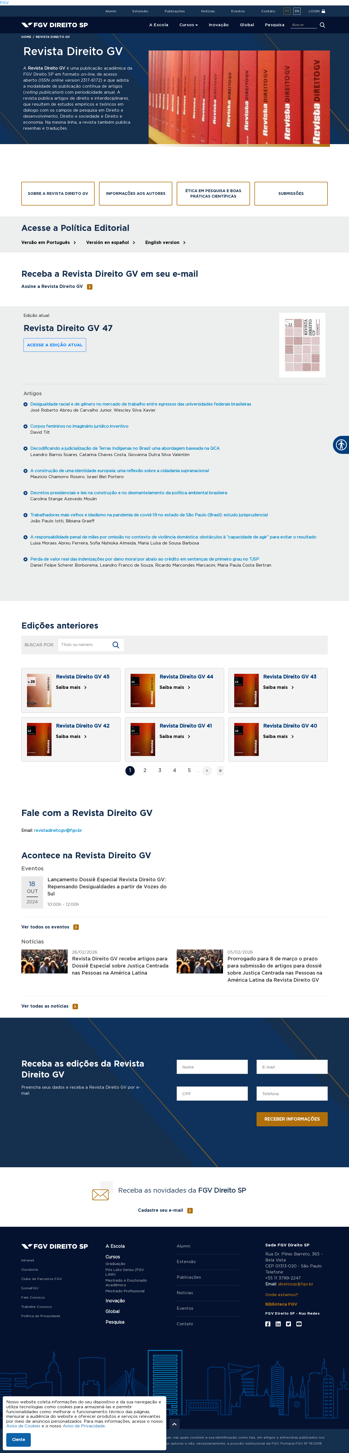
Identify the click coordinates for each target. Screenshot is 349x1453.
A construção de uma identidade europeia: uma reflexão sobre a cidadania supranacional (121, 471)
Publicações (175, 11)
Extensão (140, 11)
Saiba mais (68, 687)
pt (287, 11)
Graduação (115, 1264)
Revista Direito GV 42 (82, 725)
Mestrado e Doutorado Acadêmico (126, 1283)
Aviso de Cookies (23, 1426)
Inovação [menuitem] (219, 25)
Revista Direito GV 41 (186, 725)
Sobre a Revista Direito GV (58, 194)
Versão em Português (45, 242)
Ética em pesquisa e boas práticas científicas (213, 193)
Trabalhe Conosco (36, 1306)
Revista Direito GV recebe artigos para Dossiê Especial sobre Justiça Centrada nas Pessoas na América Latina (120, 965)
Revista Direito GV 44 (186, 676)
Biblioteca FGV (281, 1304)
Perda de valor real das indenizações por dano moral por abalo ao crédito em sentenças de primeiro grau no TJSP (147, 559)
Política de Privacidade (40, 1315)
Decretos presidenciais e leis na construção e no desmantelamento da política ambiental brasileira (130, 493)
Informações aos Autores (136, 194)
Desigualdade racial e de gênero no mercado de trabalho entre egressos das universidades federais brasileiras (142, 404)
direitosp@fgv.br (296, 1284)
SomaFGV (29, 1288)
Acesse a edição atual (55, 345)
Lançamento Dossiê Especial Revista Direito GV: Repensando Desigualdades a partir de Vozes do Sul (107, 886)
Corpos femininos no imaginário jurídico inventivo (80, 426)
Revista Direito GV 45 (82, 676)
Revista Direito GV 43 (289, 676)
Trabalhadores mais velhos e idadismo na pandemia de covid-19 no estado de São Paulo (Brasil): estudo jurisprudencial (151, 515)
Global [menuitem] (247, 25)
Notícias (208, 11)
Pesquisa (115, 1322)
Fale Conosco (33, 1297)
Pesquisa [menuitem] (274, 25)
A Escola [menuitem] (159, 25)
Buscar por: (39, 645)
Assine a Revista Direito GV (52, 286)
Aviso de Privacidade (84, 1426)
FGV (4, 3)
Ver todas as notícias (44, 1006)
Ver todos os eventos (45, 926)
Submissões (291, 194)
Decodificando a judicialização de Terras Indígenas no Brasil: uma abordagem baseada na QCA (126, 448)
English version (162, 242)
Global (113, 1311)
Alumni (110, 11)
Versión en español (107, 242)
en (297, 11)
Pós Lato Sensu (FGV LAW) (125, 1272)
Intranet (27, 1260)
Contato (268, 11)
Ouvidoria (29, 1269)
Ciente (18, 1440)
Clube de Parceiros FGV (41, 1278)
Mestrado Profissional (125, 1291)
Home (26, 36)
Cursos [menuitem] (186, 25)
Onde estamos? (281, 1294)
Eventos (238, 11)
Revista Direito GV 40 (290, 725)
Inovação (115, 1301)
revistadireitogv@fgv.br (58, 830)
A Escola (115, 1246)
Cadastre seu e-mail (160, 1210)
